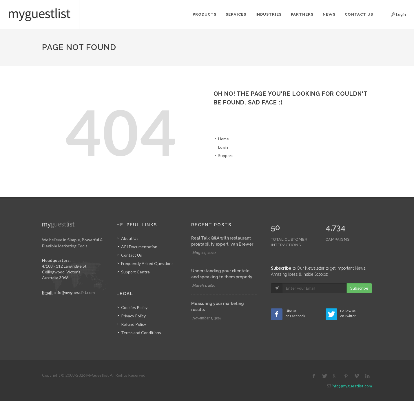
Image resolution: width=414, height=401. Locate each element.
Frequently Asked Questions (147, 263)
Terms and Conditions (141, 332)
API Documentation (139, 246)
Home (223, 138)
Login (393, 14)
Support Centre (135, 271)
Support (225, 155)
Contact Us (131, 255)
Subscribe (359, 275)
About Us (129, 238)
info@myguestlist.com (74, 292)
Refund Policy (133, 324)
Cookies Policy (134, 307)
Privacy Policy (133, 315)
